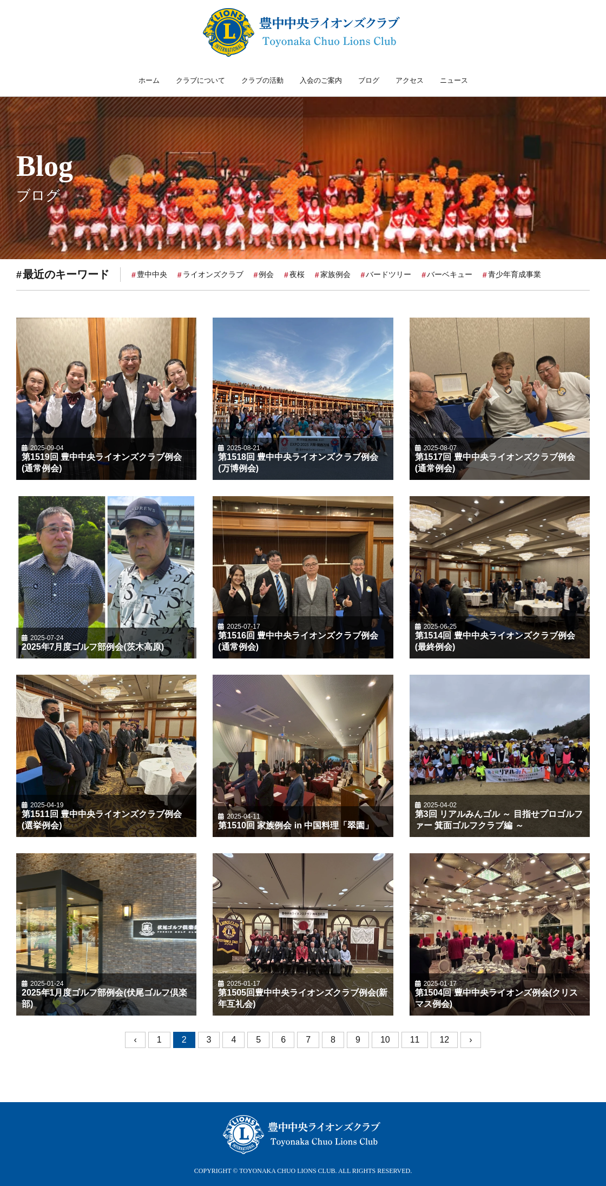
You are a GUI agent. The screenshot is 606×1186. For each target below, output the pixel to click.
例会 (266, 276)
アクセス (410, 80)
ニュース (454, 80)
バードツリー (388, 276)
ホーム (149, 80)
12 (444, 1041)
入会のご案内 (321, 80)
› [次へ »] (470, 1041)
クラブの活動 (262, 80)
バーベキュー (449, 276)
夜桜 (297, 276)
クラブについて (200, 80)
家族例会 (335, 276)
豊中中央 (152, 276)
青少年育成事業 (514, 276)
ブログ (368, 80)
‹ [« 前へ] (135, 1041)
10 (385, 1041)
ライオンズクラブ (213, 276)
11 (415, 1041)
